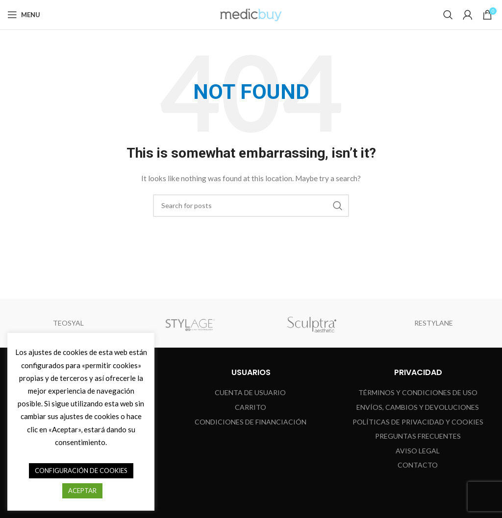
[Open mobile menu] (23, 14)
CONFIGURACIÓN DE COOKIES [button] (81, 470)
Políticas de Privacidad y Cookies (417, 422)
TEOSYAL (68, 323)
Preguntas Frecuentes (418, 436)
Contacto (418, 465)
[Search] (448, 14)
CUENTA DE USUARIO (250, 392)
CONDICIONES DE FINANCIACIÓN (250, 422)
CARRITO (250, 407)
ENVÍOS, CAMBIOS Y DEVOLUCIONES (417, 407)
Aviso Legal (418, 451)
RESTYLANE (433, 323)
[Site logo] (251, 14)
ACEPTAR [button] (82, 490)
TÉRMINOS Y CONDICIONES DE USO (417, 392)
